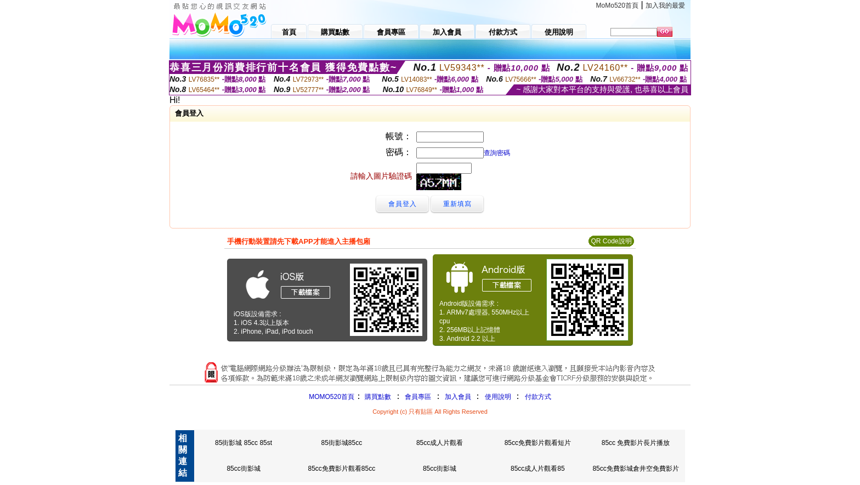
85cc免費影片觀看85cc (341, 468)
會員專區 (418, 397)
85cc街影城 (243, 468)
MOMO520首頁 (331, 397)
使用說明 (498, 397)
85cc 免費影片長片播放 (636, 443)
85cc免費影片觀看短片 (538, 443)
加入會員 (458, 397)
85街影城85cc (341, 443)
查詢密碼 (497, 153)
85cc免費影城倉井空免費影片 (635, 468)
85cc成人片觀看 (439, 443)
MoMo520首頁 (617, 5)
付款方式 (538, 397)
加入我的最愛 (665, 5)
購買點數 (377, 397)
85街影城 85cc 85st (243, 443)
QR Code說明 (611, 241)
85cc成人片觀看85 (538, 468)
